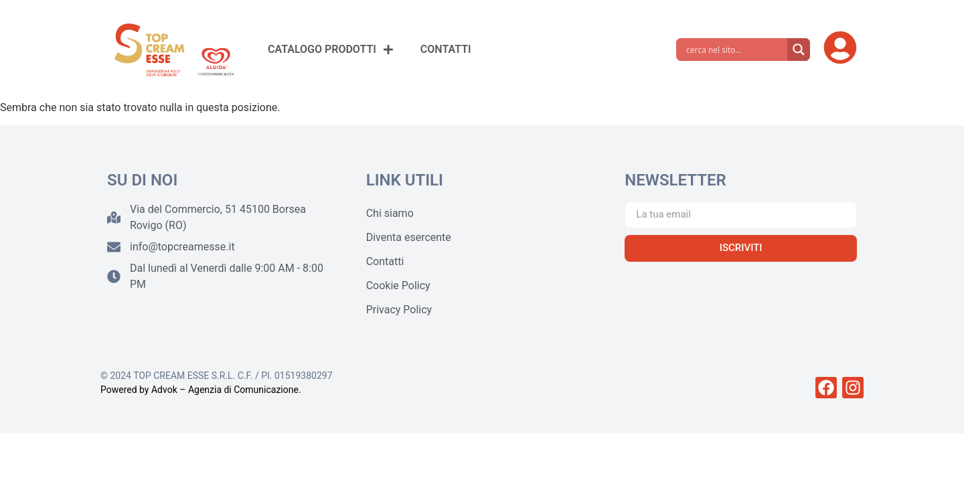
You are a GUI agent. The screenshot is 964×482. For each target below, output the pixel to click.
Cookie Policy (398, 285)
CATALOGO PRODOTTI (331, 49)
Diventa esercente (408, 237)
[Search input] (735, 49)
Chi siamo (390, 213)
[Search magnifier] (798, 49)
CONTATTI (445, 49)
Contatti (385, 261)
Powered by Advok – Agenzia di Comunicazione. (200, 389)
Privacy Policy (399, 309)
